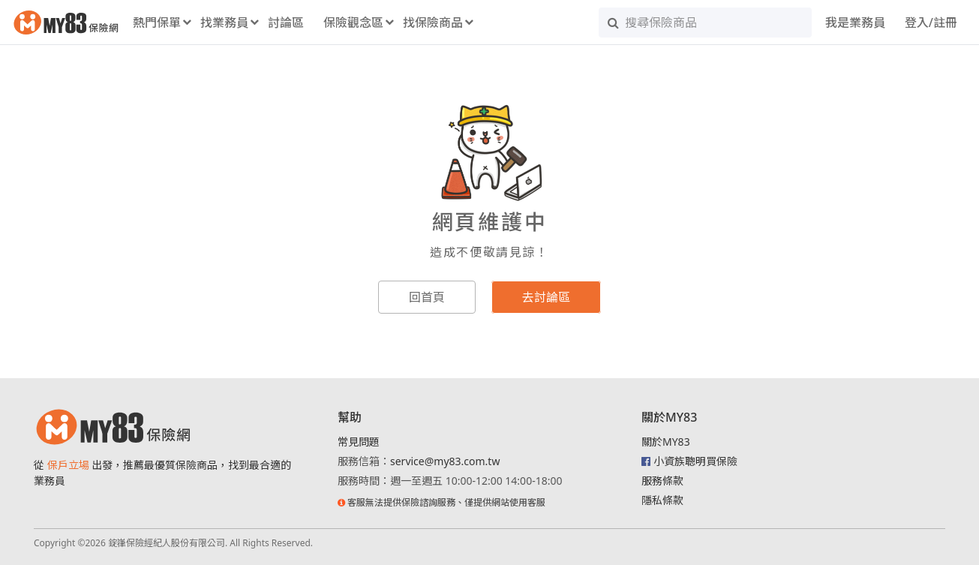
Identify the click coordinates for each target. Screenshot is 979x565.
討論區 (286, 22)
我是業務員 (855, 22)
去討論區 (546, 297)
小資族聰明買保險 (695, 461)
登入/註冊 (931, 22)
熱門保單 (157, 22)
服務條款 (662, 480)
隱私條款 (662, 500)
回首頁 (427, 297)
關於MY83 (665, 441)
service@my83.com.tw (445, 461)
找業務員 (224, 22)
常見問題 (359, 441)
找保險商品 (433, 22)
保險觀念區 (353, 22)
